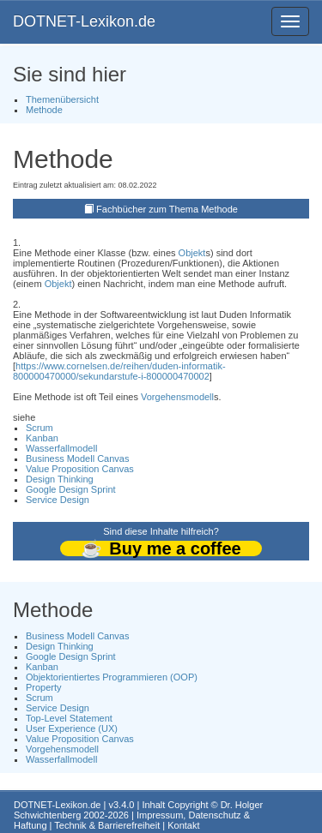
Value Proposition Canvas (80, 469)
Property (44, 687)
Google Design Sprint (71, 489)
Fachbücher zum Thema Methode (167, 209)
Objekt (192, 253)
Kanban (42, 438)
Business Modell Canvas (77, 458)
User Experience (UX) (72, 728)
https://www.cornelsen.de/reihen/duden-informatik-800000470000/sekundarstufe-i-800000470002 (119, 371)
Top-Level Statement (69, 718)
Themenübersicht (62, 99)
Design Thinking (60, 479)
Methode (44, 110)
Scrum (39, 427)
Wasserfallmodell (61, 448)
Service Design (57, 499)
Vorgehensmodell (177, 397)
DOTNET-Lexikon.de (84, 21)
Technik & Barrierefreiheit (107, 825)
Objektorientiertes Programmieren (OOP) (111, 677)
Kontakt (183, 825)
